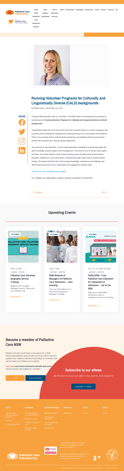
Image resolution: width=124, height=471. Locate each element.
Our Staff (9, 420)
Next (104, 192)
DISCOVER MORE (35, 378)
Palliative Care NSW (13, 424)
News (97, 10)
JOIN (15, 378)
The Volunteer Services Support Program (12, 415)
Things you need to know (32, 423)
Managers (80, 10)
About (62, 10)
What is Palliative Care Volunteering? (32, 414)
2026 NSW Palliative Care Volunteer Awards (36, 18)
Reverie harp (49, 428)
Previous (38, 192)
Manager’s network (51, 413)
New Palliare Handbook (45, 13)
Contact (111, 10)
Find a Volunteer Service (54, 13)
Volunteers (70, 10)
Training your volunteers (49, 418)
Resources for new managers (51, 423)
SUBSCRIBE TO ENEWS (83, 387)
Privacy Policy (111, 468)
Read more (15, 296)
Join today (10, 366)
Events (103, 10)
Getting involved (31, 419)
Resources (89, 10)
